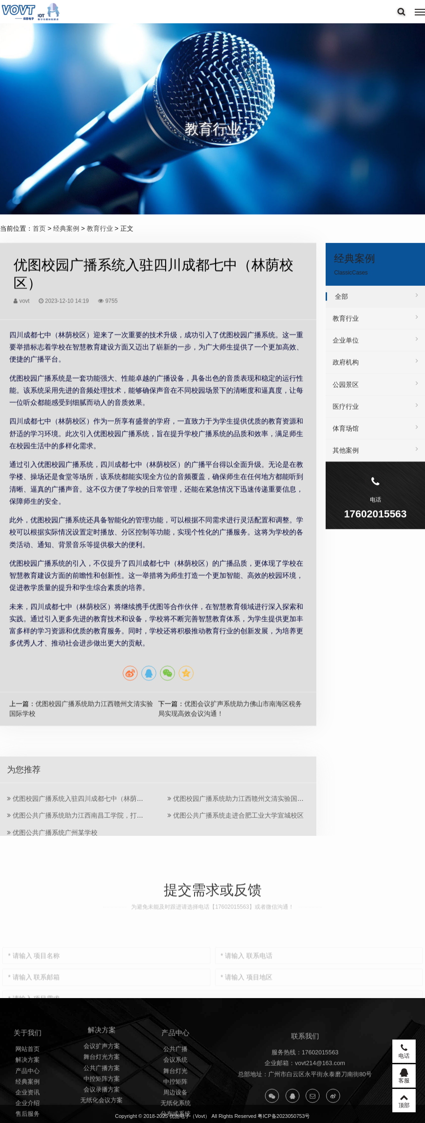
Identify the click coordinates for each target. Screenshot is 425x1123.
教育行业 (100, 228)
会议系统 (175, 1119)
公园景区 (375, 389)
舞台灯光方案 (102, 1110)
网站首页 (27, 1108)
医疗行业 (375, 412)
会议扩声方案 (102, 1098)
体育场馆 (375, 434)
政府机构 (375, 367)
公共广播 (175, 1108)
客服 (404, 1076)
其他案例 (375, 456)
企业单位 (375, 346)
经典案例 (66, 228)
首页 (39, 228)
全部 (376, 302)
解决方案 (27, 1119)
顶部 (404, 1101)
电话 (404, 1051)
